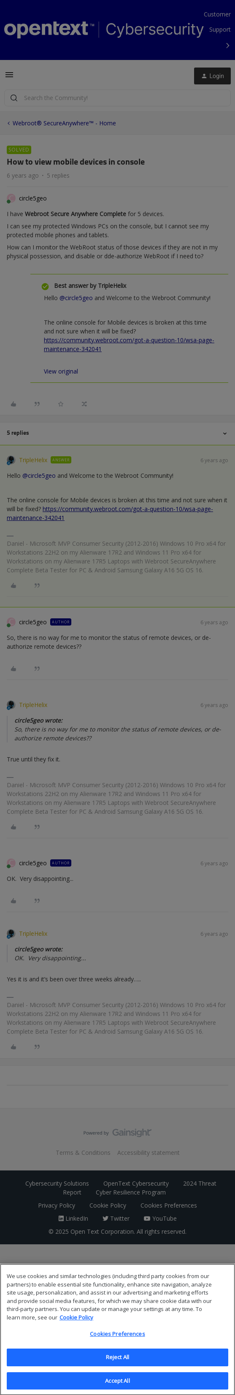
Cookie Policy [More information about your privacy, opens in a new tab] (76, 1323)
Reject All (117, 1363)
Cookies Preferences (117, 1340)
